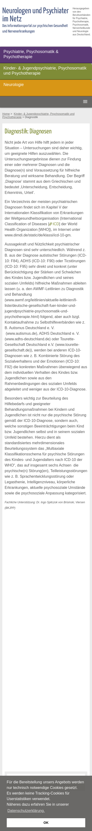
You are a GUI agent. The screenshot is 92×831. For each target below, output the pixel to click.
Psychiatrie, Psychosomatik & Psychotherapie (30, 54)
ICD (56, 224)
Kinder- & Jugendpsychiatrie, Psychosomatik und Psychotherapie (44, 71)
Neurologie (13, 84)
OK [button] (46, 822)
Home (6, 114)
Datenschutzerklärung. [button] (26, 811)
